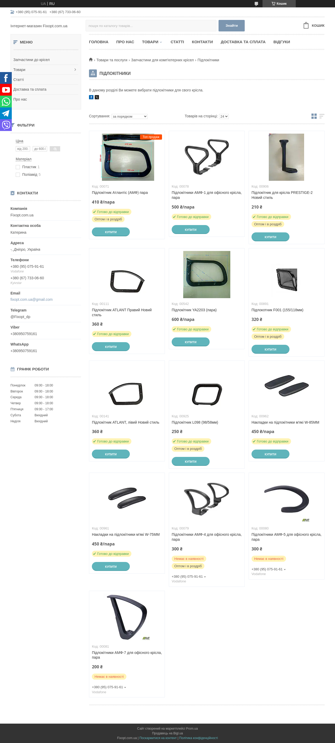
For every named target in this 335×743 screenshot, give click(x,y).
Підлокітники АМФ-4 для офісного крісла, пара (207, 537)
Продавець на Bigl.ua (167, 733)
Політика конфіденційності (198, 738)
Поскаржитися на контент (158, 738)
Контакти (202, 42)
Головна (98, 42)
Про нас (20, 99)
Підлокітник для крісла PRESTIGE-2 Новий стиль (282, 195)
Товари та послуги (111, 60)
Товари (19, 70)
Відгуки (281, 42)
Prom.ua (192, 728)
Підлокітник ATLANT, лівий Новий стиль (125, 422)
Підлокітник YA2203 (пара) (194, 310)
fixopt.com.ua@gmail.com (31, 299)
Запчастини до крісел (31, 60)
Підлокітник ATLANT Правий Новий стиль (122, 312)
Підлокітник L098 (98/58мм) (195, 422)
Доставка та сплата (29, 89)
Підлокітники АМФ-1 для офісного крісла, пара (207, 195)
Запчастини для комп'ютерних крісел (162, 60)
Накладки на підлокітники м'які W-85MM (285, 422)
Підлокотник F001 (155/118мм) (277, 310)
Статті (18, 80)
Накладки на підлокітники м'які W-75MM (126, 534)
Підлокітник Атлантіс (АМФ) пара (120, 192)
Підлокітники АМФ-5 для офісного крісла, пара (286, 537)
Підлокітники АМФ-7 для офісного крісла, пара (127, 655)
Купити (110, 232)
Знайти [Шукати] (232, 26)
